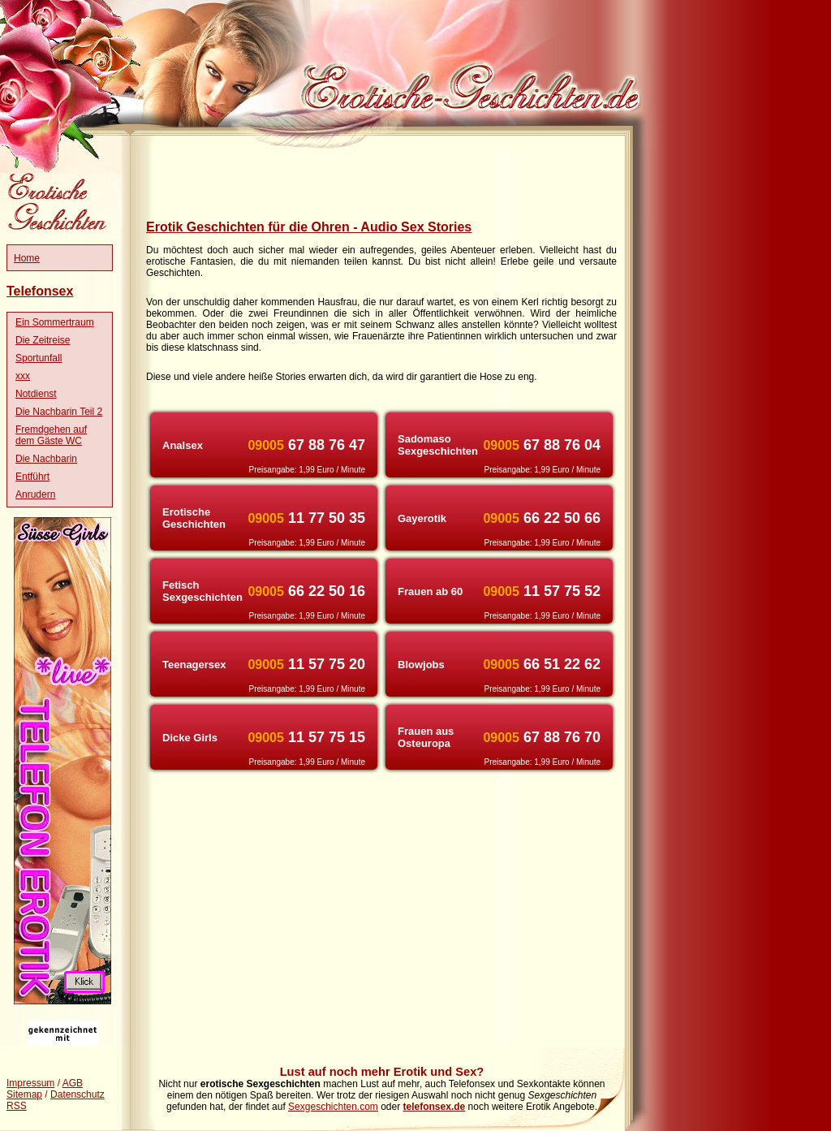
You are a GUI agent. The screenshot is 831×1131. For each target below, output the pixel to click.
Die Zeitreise (42, 340)
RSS (16, 1106)
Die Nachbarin (46, 458)
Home (27, 258)
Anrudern (35, 494)
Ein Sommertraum (54, 322)
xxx (22, 376)
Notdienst (36, 393)
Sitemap (24, 1094)
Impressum (30, 1083)
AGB (72, 1083)
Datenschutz (77, 1094)
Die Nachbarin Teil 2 (58, 411)
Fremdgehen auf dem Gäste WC (51, 435)
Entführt (32, 476)
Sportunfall (38, 358)
